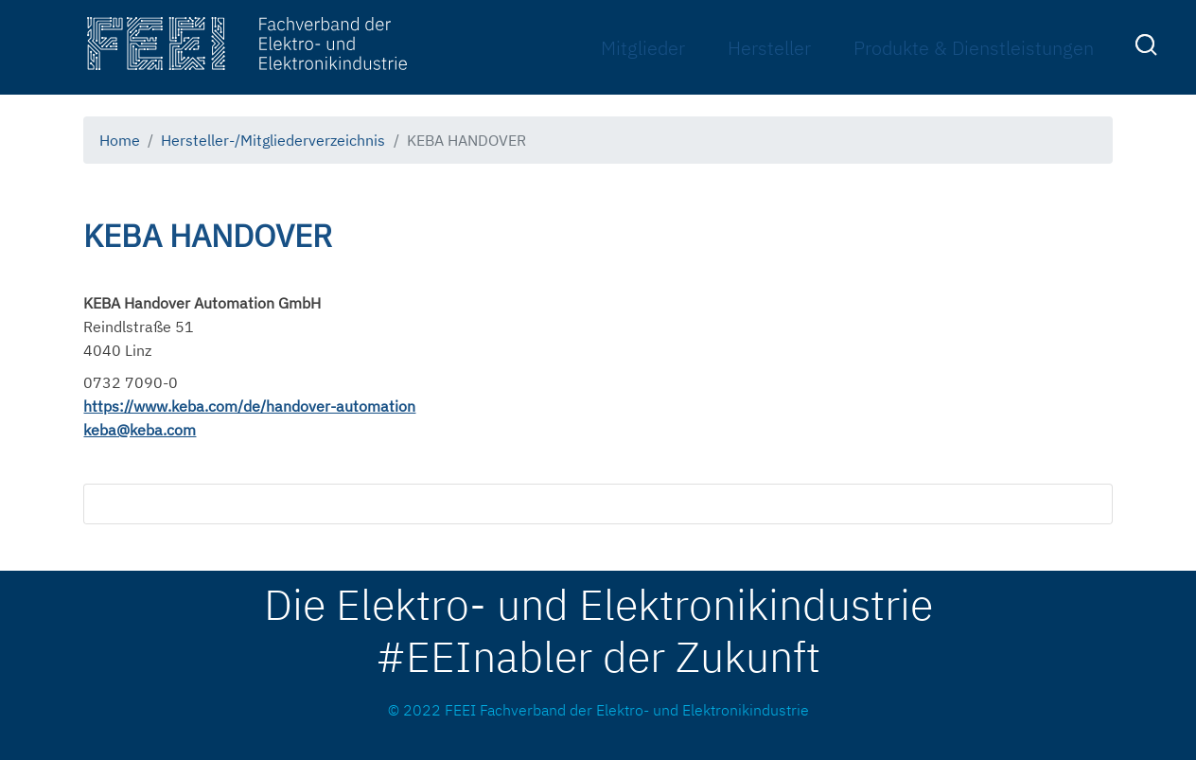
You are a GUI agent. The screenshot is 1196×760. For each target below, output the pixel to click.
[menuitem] (1149, 48)
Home (119, 140)
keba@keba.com (139, 429)
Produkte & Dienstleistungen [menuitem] (973, 48)
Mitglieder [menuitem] (643, 48)
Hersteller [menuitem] (769, 48)
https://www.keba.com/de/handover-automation (249, 406)
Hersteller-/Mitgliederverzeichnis (273, 140)
